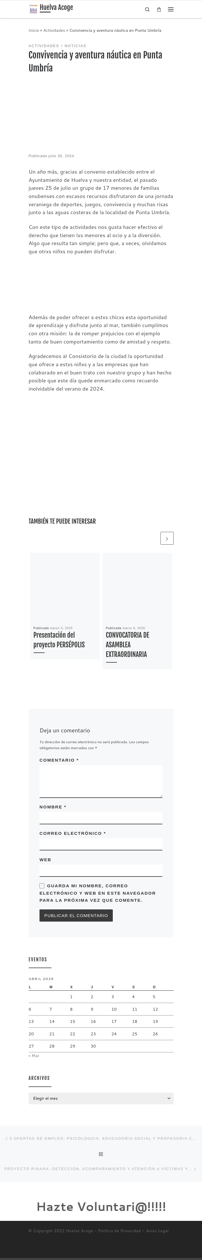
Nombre (52, 807)
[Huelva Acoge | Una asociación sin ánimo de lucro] (33, 9)
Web (45, 859)
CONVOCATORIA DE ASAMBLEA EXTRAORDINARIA (127, 645)
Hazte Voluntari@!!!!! (101, 1208)
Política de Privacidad (119, 1233)
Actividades (54, 30)
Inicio (34, 30)
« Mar (34, 1056)
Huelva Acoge (79, 1233)
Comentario (59, 760)
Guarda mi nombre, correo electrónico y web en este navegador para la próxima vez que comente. (97, 893)
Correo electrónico (72, 833)
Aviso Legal (157, 1233)
